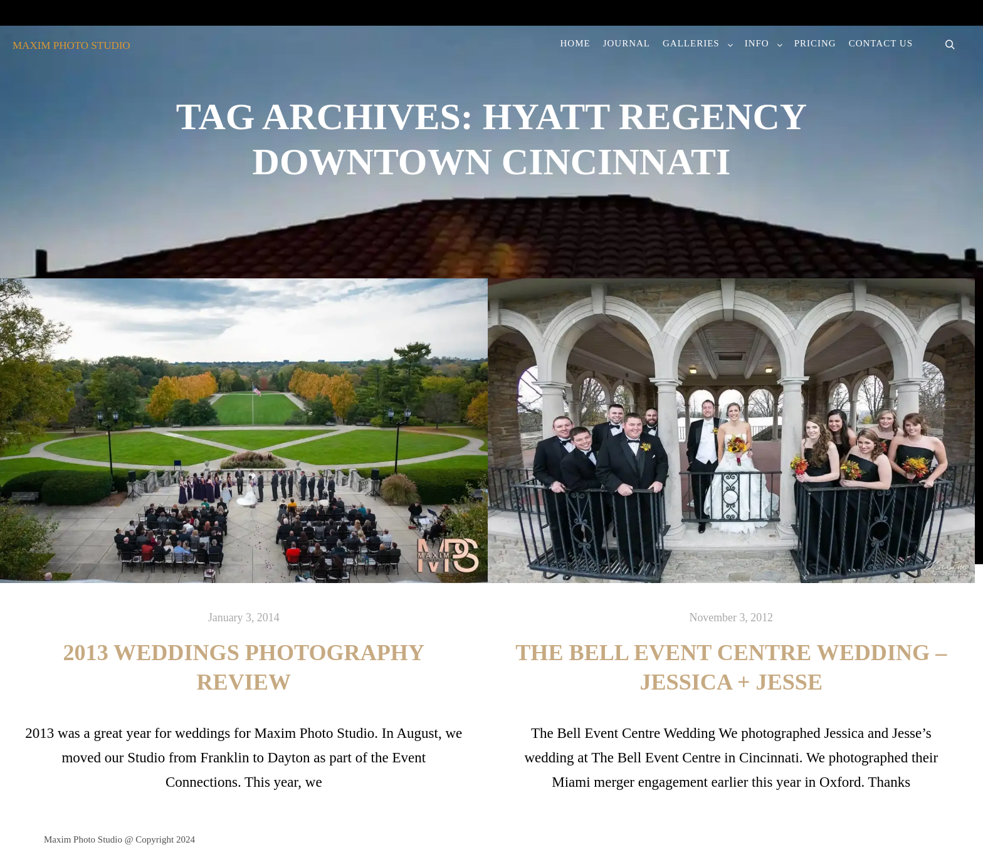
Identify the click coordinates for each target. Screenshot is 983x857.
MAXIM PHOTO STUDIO (71, 45)
